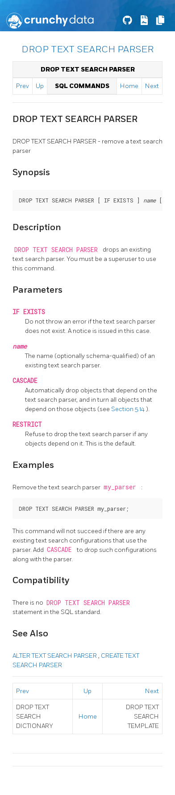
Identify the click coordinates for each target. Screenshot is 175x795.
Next (152, 86)
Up (40, 86)
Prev (22, 86)
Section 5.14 (128, 409)
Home (129, 86)
